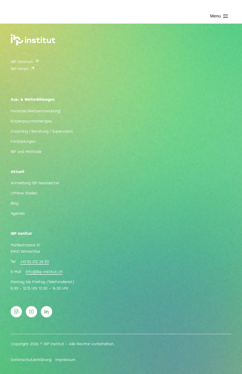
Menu (219, 16)
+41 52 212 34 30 (34, 262)
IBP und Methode (26, 152)
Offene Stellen (24, 193)
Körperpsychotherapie (31, 121)
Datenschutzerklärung (31, 360)
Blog (14, 204)
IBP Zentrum (25, 61)
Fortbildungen (23, 142)
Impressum (65, 360)
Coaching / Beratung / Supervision (42, 132)
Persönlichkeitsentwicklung (35, 111)
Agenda (18, 214)
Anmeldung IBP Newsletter (35, 183)
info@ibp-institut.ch (44, 272)
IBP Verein (23, 68)
